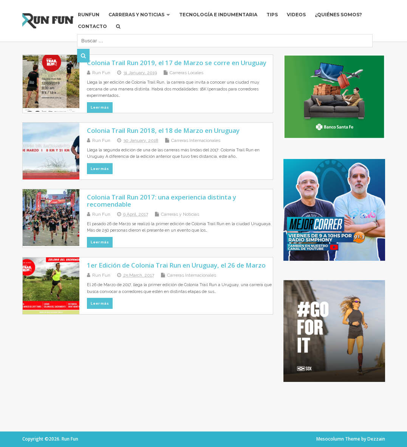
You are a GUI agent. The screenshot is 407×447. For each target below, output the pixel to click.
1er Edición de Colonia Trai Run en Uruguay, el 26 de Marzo (176, 265)
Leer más (100, 107)
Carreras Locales (186, 72)
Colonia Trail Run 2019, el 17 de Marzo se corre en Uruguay (176, 62)
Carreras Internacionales (195, 140)
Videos (296, 14)
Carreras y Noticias (136, 14)
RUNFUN (88, 14)
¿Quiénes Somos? (338, 14)
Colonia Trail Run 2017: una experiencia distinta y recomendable (161, 200)
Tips (272, 14)
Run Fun (101, 72)
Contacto (92, 26)
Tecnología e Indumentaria (218, 14)
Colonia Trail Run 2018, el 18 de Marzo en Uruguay (163, 130)
